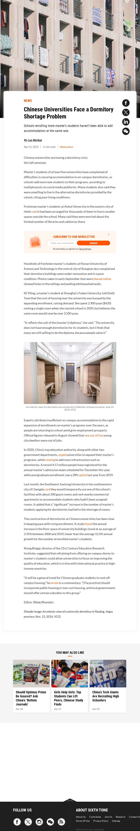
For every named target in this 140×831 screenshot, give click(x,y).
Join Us (108, 816)
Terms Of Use (83, 821)
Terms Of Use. (85, 249)
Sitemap (116, 821)
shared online (102, 279)
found (88, 524)
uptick (83, 475)
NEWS (28, 100)
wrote (54, 583)
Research (120, 816)
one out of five (94, 435)
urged (62, 455)
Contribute (95, 816)
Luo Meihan (35, 140)
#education (66, 146)
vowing (50, 460)
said (34, 211)
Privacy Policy (100, 821)
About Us (81, 816)
